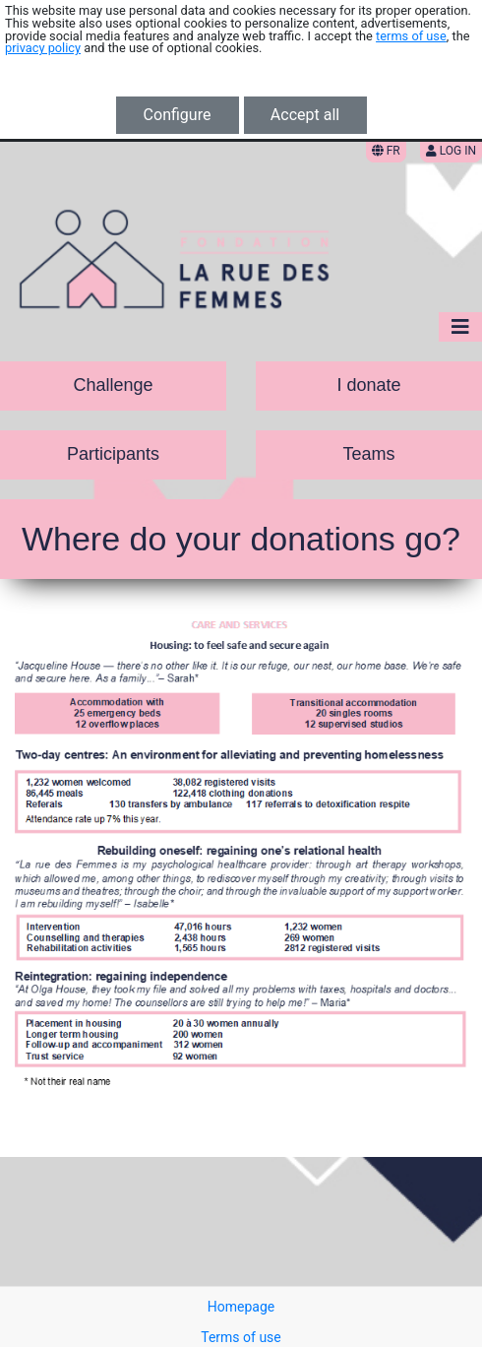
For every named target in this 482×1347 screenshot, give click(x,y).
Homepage (241, 1307)
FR (386, 151)
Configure (177, 114)
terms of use (411, 36)
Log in (451, 151)
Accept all (305, 114)
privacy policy (43, 47)
